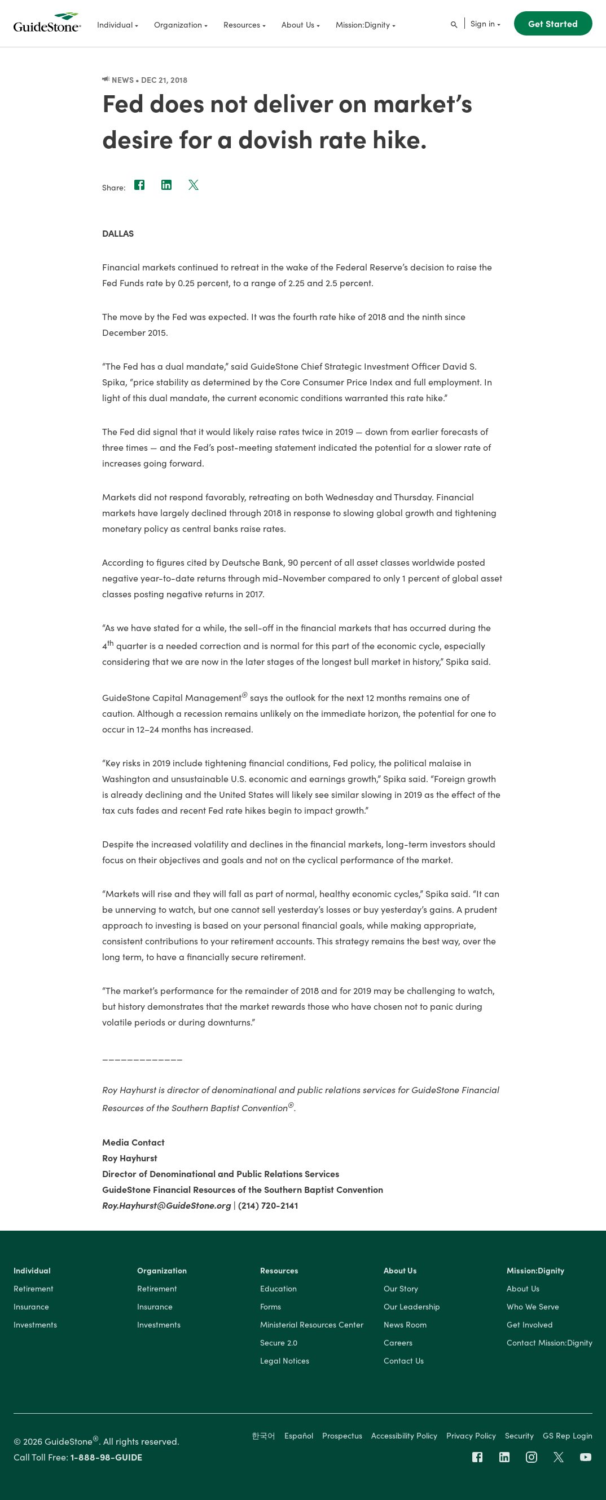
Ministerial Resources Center (311, 1327)
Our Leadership (412, 1309)
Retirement (34, 1291)
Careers (398, 1345)
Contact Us (404, 1363)
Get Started (553, 23)
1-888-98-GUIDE (106, 1458)
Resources (279, 1273)
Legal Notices (284, 1363)
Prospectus (342, 1437)
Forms (270, 1309)
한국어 (263, 1437)
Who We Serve (533, 1309)
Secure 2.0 (278, 1345)
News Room (405, 1327)
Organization (162, 1273)
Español (298, 1437)
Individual (32, 1273)
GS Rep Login (567, 1437)
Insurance (31, 1309)
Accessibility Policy (404, 1437)
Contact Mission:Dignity (549, 1345)
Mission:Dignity (535, 1273)
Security (519, 1437)
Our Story (401, 1291)
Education (278, 1291)
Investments (35, 1327)
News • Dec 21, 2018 (144, 79)
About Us (400, 1273)
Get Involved (530, 1327)
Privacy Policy (471, 1437)
